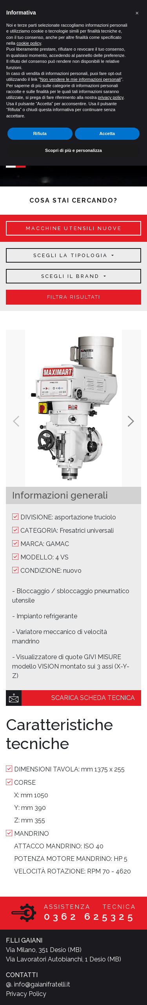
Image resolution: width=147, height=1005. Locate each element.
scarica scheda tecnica (93, 698)
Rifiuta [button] (40, 133)
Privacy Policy (26, 994)
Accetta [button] (107, 133)
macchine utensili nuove (74, 228)
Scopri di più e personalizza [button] (73, 150)
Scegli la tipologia (71, 255)
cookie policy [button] (28, 43)
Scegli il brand (71, 276)
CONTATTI (22, 975)
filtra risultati (73, 297)
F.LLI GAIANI (24, 940)
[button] (137, 12)
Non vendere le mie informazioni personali (80, 79)
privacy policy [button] (110, 97)
